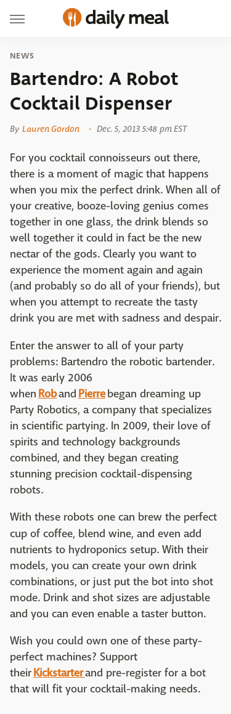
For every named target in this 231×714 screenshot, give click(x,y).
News (22, 56)
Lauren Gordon (50, 128)
